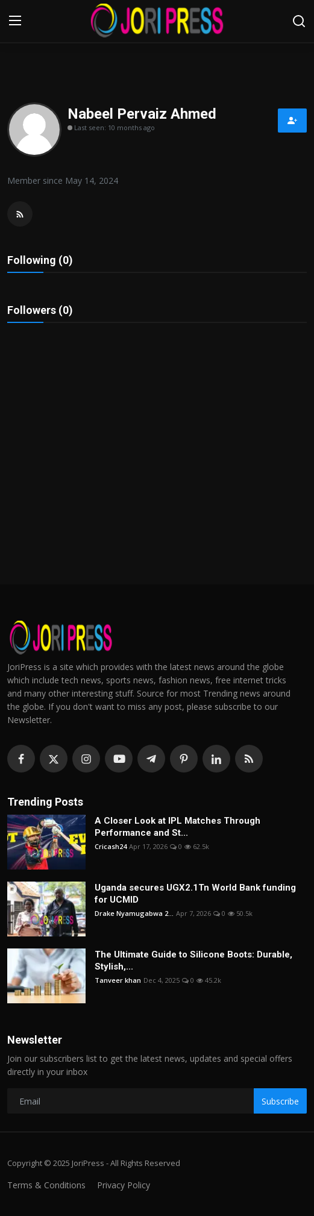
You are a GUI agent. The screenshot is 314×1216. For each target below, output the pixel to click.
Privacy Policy (123, 1185)
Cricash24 (111, 846)
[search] (299, 21)
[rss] (249, 759)
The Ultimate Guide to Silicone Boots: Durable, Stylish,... (193, 960)
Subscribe (280, 1101)
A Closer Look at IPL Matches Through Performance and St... (177, 826)
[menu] (15, 21)
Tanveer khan (118, 980)
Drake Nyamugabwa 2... (134, 913)
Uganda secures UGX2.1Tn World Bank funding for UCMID (195, 893)
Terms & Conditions (46, 1185)
